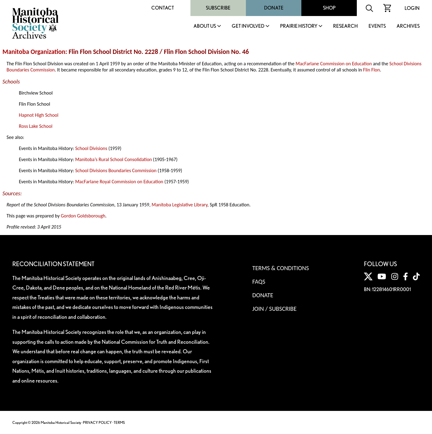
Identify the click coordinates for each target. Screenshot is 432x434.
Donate (273, 8)
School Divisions (91, 148)
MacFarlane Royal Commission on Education (119, 182)
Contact (162, 8)
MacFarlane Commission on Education (333, 64)
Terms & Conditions (280, 268)
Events (377, 26)
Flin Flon (371, 70)
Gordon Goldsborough (83, 216)
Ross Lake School (35, 126)
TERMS (119, 422)
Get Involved (248, 26)
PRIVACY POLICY (97, 422)
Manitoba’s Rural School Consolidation (113, 159)
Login (412, 8)
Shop (329, 8)
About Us (205, 26)
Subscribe (218, 8)
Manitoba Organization (33, 52)
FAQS (258, 281)
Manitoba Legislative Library (179, 205)
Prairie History (298, 26)
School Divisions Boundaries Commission (116, 170)
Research (345, 26)
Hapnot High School (38, 115)
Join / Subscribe (274, 308)
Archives (408, 26)
